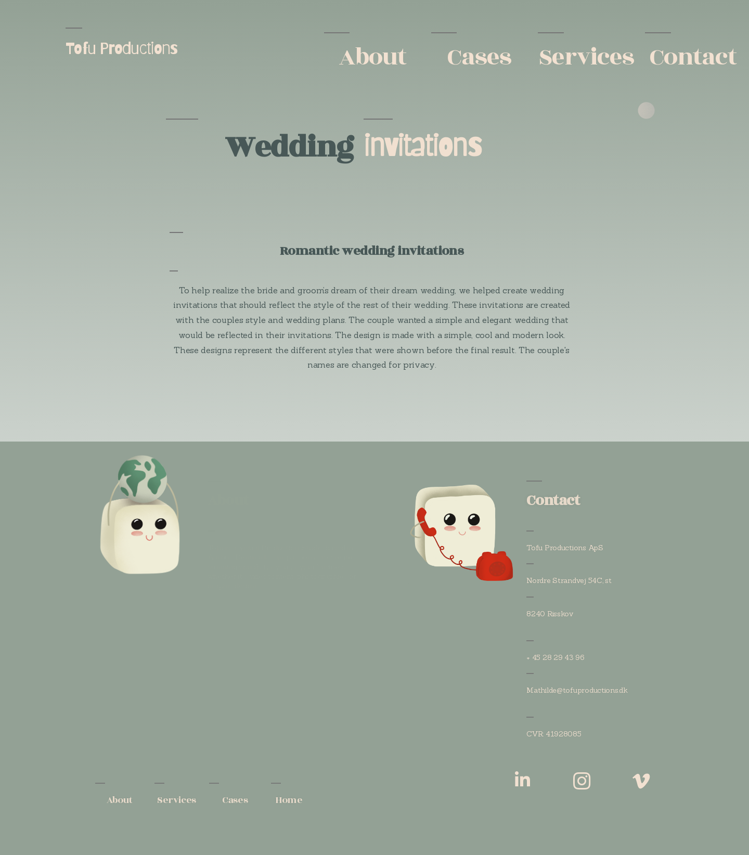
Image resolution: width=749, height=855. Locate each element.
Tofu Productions (122, 48)
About (372, 57)
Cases (479, 57)
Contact (693, 57)
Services (586, 57)
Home (288, 800)
